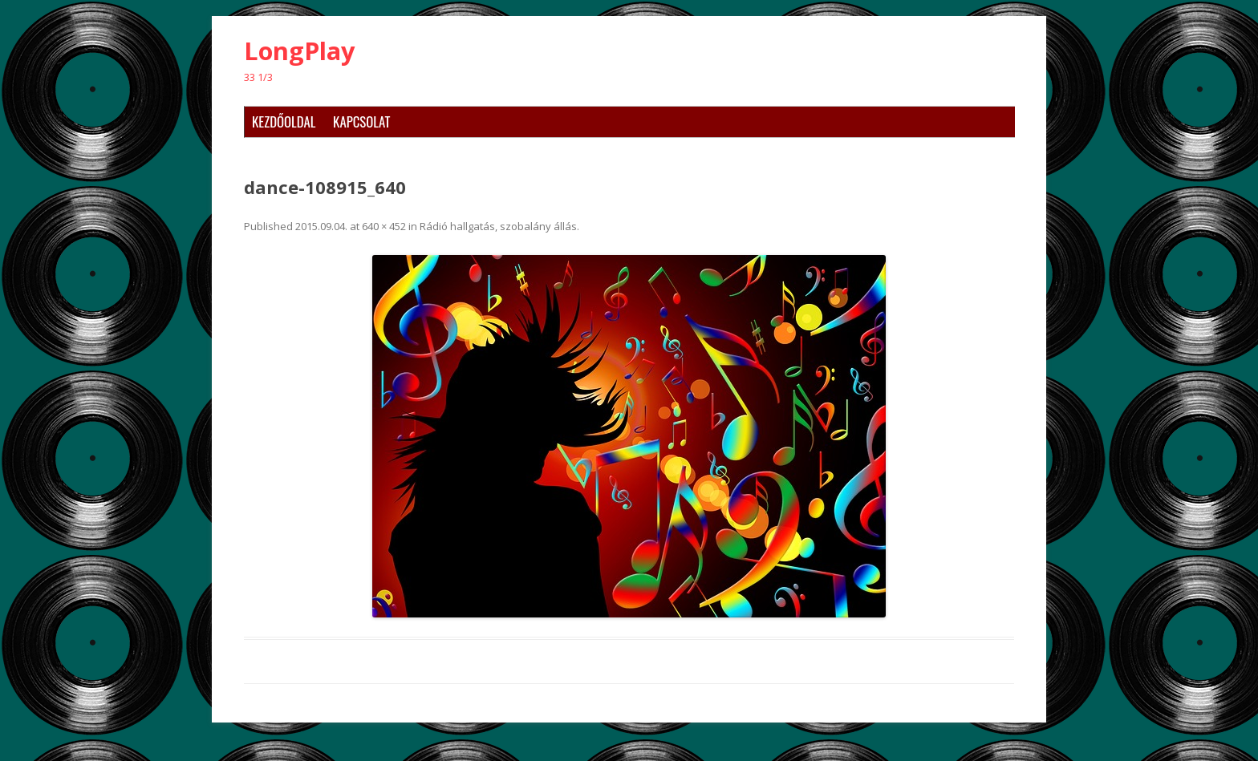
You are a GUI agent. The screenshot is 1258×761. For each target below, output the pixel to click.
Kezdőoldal (283, 121)
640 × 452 (384, 226)
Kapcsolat (361, 121)
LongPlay (299, 51)
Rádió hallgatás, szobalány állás (498, 226)
